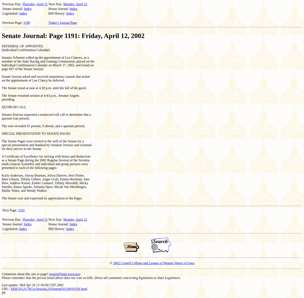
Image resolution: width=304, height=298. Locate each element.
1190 (26, 22)
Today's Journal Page (63, 22)
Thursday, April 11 (35, 4)
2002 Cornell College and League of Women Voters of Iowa (153, 263)
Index (27, 9)
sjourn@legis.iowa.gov (64, 274)
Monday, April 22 (75, 4)
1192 (21, 210)
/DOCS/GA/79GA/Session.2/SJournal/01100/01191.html (48, 289)
